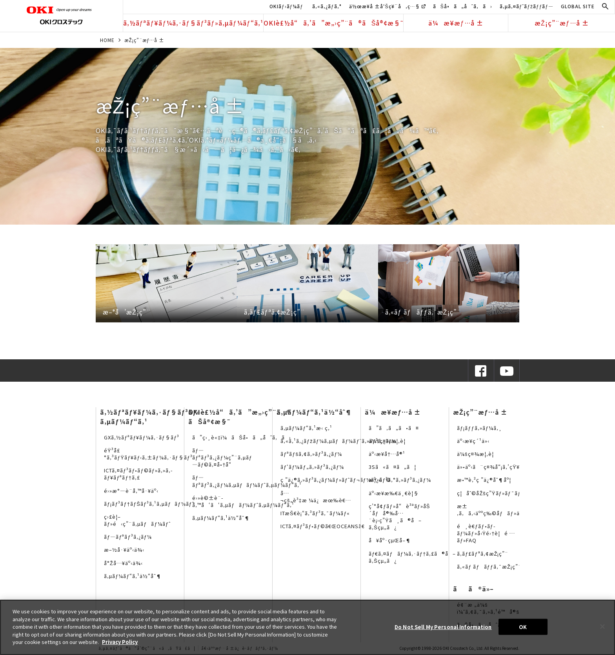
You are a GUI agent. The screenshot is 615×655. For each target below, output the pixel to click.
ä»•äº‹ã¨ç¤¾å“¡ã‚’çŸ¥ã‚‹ (492, 466)
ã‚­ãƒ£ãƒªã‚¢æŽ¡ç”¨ (482, 553)
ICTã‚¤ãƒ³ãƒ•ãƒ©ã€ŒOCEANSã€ (324, 526)
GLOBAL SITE (578, 6)
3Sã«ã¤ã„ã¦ (392, 466)
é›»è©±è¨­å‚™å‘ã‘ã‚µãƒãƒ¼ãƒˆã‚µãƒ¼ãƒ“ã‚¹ (243, 501)
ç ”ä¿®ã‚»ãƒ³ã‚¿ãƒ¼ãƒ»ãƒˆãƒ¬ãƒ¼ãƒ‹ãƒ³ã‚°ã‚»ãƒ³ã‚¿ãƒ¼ (355, 479)
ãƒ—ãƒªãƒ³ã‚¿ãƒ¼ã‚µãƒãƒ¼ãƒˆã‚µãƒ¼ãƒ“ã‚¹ (247, 481)
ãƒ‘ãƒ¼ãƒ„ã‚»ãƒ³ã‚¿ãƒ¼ (312, 466)
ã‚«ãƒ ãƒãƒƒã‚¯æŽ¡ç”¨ (489, 566)
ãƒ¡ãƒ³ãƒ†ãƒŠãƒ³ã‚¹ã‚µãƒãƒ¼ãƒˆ (149, 503)
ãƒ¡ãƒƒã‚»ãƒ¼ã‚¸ (479, 428)
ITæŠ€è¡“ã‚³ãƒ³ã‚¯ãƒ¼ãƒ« (315, 513)
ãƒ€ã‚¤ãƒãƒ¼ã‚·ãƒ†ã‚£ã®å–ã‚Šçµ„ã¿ (412, 557)
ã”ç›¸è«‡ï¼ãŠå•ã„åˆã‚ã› (241, 437)
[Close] (602, 626)
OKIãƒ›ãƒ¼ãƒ (287, 6)
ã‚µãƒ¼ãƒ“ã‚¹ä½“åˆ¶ (133, 576)
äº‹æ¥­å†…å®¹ (387, 453)
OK (523, 626)
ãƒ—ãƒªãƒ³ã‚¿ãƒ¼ (128, 536)
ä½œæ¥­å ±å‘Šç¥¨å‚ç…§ (387, 6)
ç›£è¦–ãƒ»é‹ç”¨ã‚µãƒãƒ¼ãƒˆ (137, 520)
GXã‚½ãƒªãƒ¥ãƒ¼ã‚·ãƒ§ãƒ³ (141, 437)
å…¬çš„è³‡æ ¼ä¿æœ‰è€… (315, 496)
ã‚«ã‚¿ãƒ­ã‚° (327, 6)
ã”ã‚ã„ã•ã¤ (394, 428)
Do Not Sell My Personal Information (443, 626)
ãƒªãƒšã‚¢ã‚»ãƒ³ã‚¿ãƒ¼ (311, 453)
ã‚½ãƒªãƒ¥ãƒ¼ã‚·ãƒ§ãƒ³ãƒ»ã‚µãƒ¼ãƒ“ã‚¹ (193, 22)
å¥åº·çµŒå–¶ (390, 540)
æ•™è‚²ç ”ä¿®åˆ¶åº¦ (484, 479)
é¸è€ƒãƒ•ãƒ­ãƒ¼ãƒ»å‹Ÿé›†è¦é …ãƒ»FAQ (486, 533)
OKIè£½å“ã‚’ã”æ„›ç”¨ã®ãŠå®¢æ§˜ (333, 22)
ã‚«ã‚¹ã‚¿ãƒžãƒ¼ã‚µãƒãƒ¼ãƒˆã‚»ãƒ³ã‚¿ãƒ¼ (338, 441)
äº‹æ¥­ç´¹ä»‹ (473, 441)
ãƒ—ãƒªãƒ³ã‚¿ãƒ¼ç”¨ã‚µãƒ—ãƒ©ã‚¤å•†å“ (222, 457)
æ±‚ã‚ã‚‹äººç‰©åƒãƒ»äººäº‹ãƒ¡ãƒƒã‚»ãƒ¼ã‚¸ (517, 509)
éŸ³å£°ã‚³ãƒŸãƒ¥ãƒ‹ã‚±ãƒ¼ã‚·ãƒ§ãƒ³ (148, 453)
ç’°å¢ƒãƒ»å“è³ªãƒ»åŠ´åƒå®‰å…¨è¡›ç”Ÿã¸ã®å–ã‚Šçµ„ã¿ (399, 516)
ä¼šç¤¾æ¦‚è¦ (389, 441)
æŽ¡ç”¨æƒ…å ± (562, 22)
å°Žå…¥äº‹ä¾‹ (123, 563)
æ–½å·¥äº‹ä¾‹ (124, 549)
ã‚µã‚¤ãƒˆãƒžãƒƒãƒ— (526, 6)
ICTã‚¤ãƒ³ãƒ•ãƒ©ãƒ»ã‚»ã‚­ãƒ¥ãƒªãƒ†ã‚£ (138, 474)
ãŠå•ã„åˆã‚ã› (462, 6)
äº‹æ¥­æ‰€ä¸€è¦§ (394, 493)
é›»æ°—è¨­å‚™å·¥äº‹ (131, 490)
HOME (107, 40)
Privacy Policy (120, 642)
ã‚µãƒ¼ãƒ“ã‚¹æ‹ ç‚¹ (306, 428)
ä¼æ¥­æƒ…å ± (455, 22)
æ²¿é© (380, 479)
